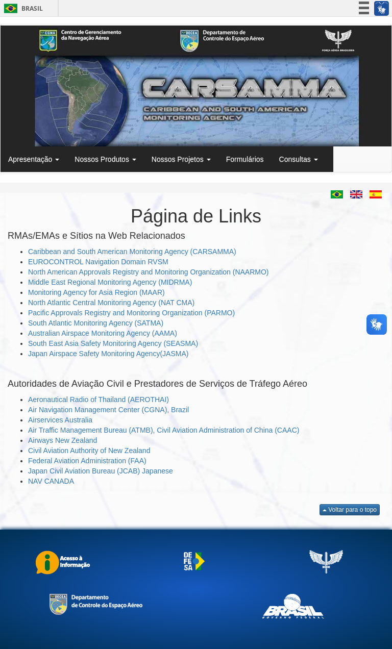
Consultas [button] (298, 159)
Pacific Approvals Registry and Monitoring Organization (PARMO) (131, 313)
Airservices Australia (60, 420)
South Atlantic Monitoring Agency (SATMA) (95, 323)
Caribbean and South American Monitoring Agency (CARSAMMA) (132, 251)
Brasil (21, 8)
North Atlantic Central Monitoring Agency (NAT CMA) (111, 302)
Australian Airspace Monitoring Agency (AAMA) (102, 333)
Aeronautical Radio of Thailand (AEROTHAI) (98, 399)
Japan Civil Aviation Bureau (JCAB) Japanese (100, 471)
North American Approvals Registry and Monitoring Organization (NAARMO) (148, 272)
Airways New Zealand (62, 440)
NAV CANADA (51, 481)
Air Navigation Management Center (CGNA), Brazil (108, 410)
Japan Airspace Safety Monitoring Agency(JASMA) (108, 354)
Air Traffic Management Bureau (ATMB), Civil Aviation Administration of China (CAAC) (163, 430)
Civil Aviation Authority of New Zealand (89, 450)
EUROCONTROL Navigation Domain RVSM (98, 262)
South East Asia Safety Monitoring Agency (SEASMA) (113, 343)
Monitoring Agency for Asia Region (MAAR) (96, 292)
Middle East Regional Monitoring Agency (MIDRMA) (110, 282)
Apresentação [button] (33, 159)
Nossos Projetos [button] (181, 159)
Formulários (245, 159)
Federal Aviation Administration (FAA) (87, 461)
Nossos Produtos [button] (105, 159)
